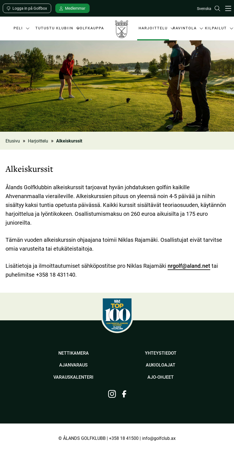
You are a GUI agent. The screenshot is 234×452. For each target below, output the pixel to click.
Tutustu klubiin (54, 29)
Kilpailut (215, 29)
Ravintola (184, 29)
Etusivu (13, 141)
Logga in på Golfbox (29, 8)
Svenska (204, 8)
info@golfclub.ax (159, 438)
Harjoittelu (153, 29)
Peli (16, 29)
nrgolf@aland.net (189, 265)
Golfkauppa (90, 27)
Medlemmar (75, 8)
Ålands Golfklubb (121, 30)
